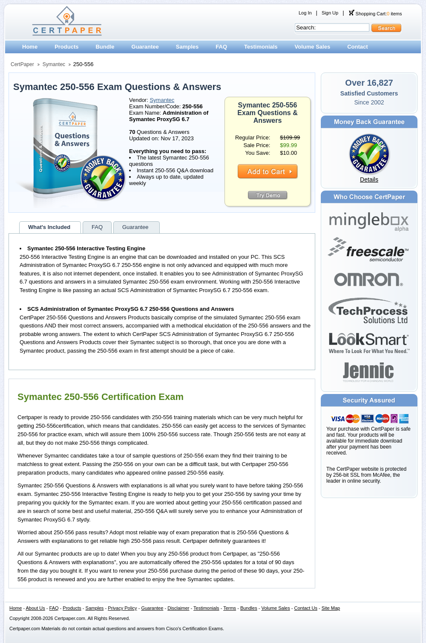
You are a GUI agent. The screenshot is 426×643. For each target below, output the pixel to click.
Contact (357, 46)
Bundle (104, 46)
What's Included (49, 227)
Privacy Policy (122, 608)
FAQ (221, 46)
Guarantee (145, 46)
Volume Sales (313, 46)
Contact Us (305, 608)
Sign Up (330, 12)
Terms (229, 608)
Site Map (331, 608)
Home (29, 46)
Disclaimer (178, 608)
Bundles (248, 608)
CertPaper (22, 64)
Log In (305, 12)
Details (369, 179)
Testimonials (261, 46)
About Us (35, 608)
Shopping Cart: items (375, 13)
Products (66, 46)
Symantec (54, 64)
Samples (187, 46)
